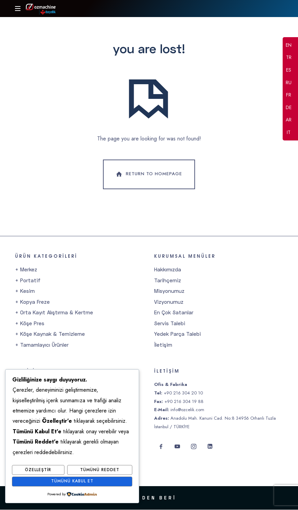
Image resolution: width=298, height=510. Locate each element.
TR (289, 58)
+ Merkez (26, 270)
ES (288, 70)
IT (288, 132)
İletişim (163, 345)
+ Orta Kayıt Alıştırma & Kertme (54, 313)
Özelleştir (38, 470)
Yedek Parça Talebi (177, 334)
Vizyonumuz (168, 302)
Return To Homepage (148, 174)
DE (289, 107)
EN (289, 45)
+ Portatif (28, 281)
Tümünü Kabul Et (72, 481)
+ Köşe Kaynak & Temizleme (50, 334)
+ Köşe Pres (29, 323)
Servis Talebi (169, 323)
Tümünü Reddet (99, 470)
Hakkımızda (167, 270)
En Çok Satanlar (173, 313)
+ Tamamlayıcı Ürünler (42, 345)
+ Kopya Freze (32, 302)
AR (289, 120)
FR (288, 95)
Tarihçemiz (167, 281)
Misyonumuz (169, 291)
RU (289, 82)
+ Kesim (25, 291)
